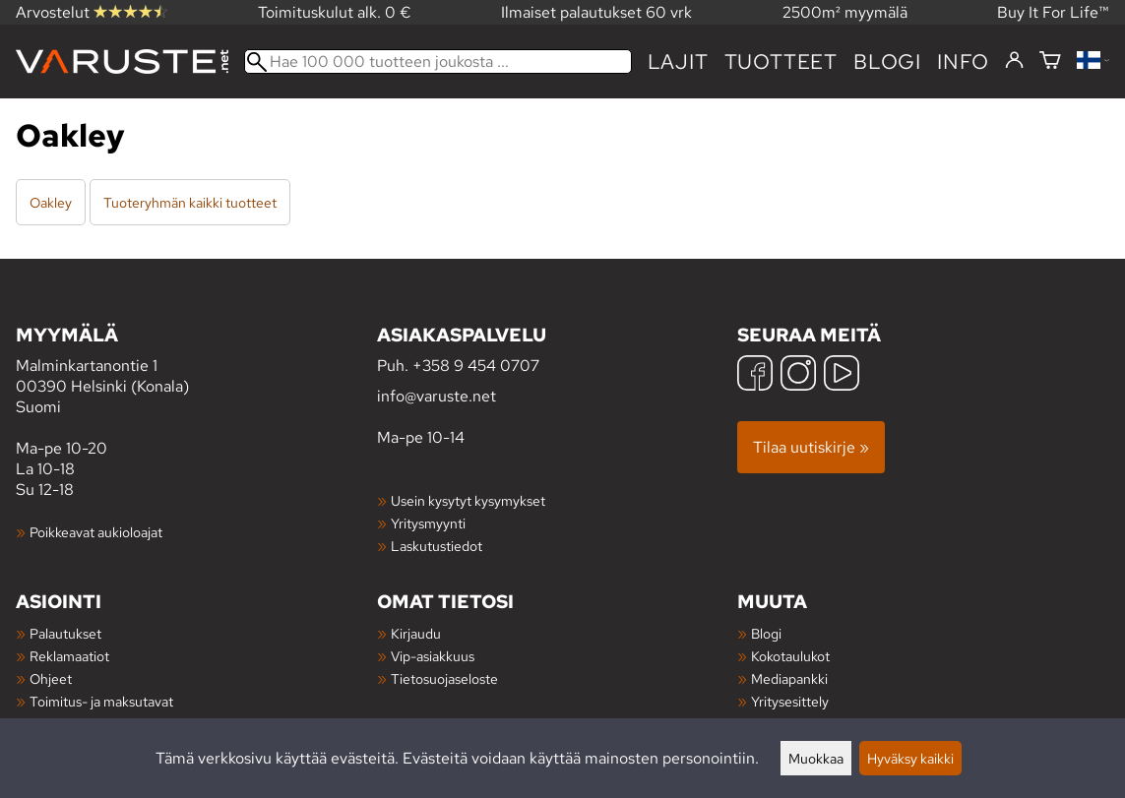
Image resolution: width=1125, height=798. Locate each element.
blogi (887, 61)
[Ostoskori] (1050, 61)
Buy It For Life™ (1053, 12)
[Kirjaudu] (1014, 61)
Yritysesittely (790, 701)
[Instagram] (798, 375)
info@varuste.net (436, 396)
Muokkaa (816, 758)
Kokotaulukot (790, 655)
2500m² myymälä (844, 12)
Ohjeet (51, 678)
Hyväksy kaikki (910, 758)
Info (963, 61)
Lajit (678, 61)
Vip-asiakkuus (432, 655)
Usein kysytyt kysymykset (468, 500)
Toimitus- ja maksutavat (101, 701)
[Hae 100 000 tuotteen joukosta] (438, 61)
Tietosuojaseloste (444, 678)
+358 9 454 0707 (475, 365)
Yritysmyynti (428, 523)
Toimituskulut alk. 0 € (334, 12)
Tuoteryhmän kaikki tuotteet (190, 202)
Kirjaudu (416, 633)
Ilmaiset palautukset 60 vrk (596, 12)
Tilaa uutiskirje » (811, 447)
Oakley (51, 202)
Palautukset (65, 633)
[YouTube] (841, 375)
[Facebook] (755, 375)
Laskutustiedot (436, 545)
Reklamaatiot (69, 655)
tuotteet (781, 61)
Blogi (766, 633)
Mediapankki (789, 678)
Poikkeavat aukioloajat (96, 531)
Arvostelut (91, 12)
